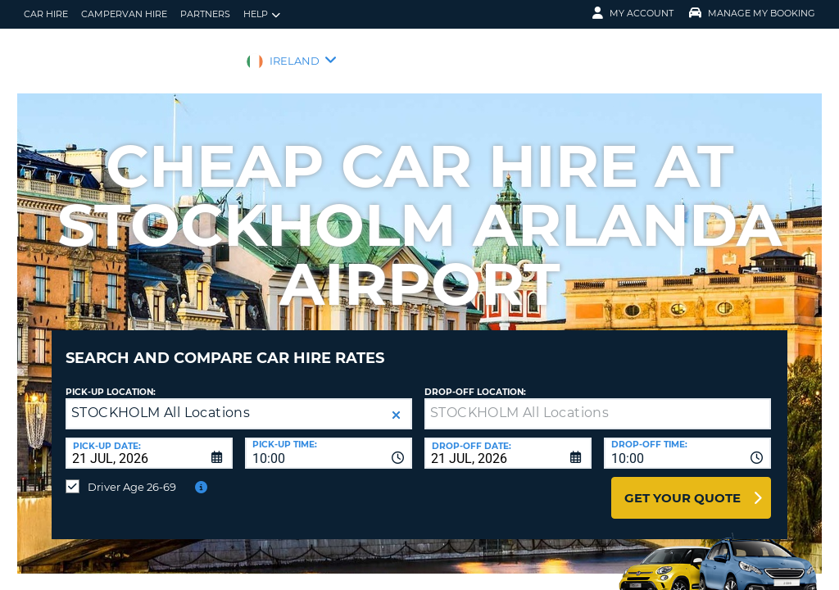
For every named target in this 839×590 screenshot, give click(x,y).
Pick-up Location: (111, 379)
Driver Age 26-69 (132, 474)
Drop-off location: (475, 379)
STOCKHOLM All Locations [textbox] (160, 400)
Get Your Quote (682, 485)
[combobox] (328, 441)
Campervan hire (124, 14)
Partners (205, 14)
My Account (632, 13)
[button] (396, 403)
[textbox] (597, 401)
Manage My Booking (752, 13)
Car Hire (46, 14)
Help (261, 14)
